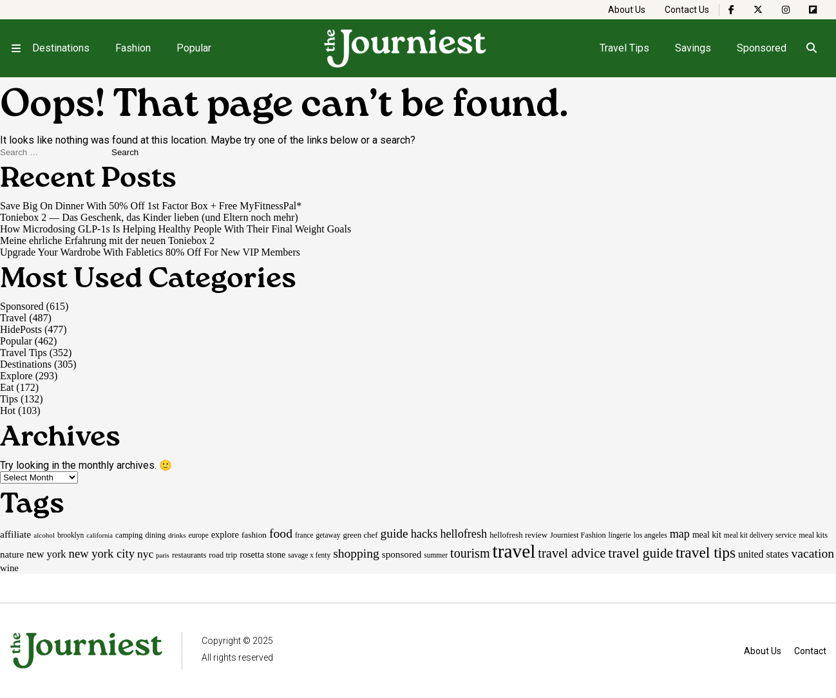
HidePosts (21, 329)
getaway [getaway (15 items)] (328, 535)
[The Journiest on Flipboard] (812, 9)
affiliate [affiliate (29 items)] (15, 534)
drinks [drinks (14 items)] (177, 535)
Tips (9, 398)
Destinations (61, 48)
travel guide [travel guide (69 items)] (640, 553)
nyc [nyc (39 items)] (145, 553)
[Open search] (811, 48)
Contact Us (687, 10)
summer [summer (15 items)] (436, 555)
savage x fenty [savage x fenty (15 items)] (309, 555)
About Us (626, 10)
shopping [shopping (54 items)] (356, 553)
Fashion (133, 48)
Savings (693, 48)
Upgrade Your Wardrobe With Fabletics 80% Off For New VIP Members (150, 252)
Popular (193, 48)
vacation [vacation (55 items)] (812, 553)
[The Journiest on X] (758, 9)
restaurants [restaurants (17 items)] (189, 555)
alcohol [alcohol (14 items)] (44, 535)
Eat (7, 387)
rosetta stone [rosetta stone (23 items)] (262, 554)
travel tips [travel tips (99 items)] (706, 552)
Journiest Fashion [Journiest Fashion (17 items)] (578, 535)
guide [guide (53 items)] (394, 533)
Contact (810, 651)
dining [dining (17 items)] (155, 535)
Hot (7, 410)
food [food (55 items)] (280, 533)
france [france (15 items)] (304, 535)
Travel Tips (624, 48)
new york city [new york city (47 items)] (102, 553)
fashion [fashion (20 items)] (254, 535)
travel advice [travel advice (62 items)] (571, 553)
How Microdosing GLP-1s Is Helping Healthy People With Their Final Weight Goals (175, 228)
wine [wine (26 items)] (9, 568)
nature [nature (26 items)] (12, 554)
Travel (13, 317)
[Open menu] (16, 48)
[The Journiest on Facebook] (731, 9)
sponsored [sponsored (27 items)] (402, 554)
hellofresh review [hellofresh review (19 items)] (518, 535)
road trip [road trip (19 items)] (223, 555)
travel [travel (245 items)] (514, 551)
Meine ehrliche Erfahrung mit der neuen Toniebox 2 (107, 240)
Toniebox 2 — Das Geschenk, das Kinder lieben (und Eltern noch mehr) (149, 217)
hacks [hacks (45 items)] (424, 533)
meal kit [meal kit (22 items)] (706, 535)
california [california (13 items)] (99, 535)
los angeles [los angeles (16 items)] (650, 535)
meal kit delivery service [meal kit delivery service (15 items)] (760, 535)
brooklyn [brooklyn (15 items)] (70, 535)
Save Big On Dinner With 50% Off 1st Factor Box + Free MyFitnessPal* (150, 205)
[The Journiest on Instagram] (785, 9)
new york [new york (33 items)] (46, 554)
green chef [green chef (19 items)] (360, 535)
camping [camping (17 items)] (128, 535)
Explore (16, 375)
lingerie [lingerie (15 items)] (620, 535)
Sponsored (761, 48)
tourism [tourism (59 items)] (470, 553)
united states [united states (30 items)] (763, 554)
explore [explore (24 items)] (225, 534)
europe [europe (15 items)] (199, 535)
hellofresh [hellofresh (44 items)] (463, 533)
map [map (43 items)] (680, 533)
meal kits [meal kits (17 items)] (813, 535)
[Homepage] (406, 48)
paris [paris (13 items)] (162, 555)
